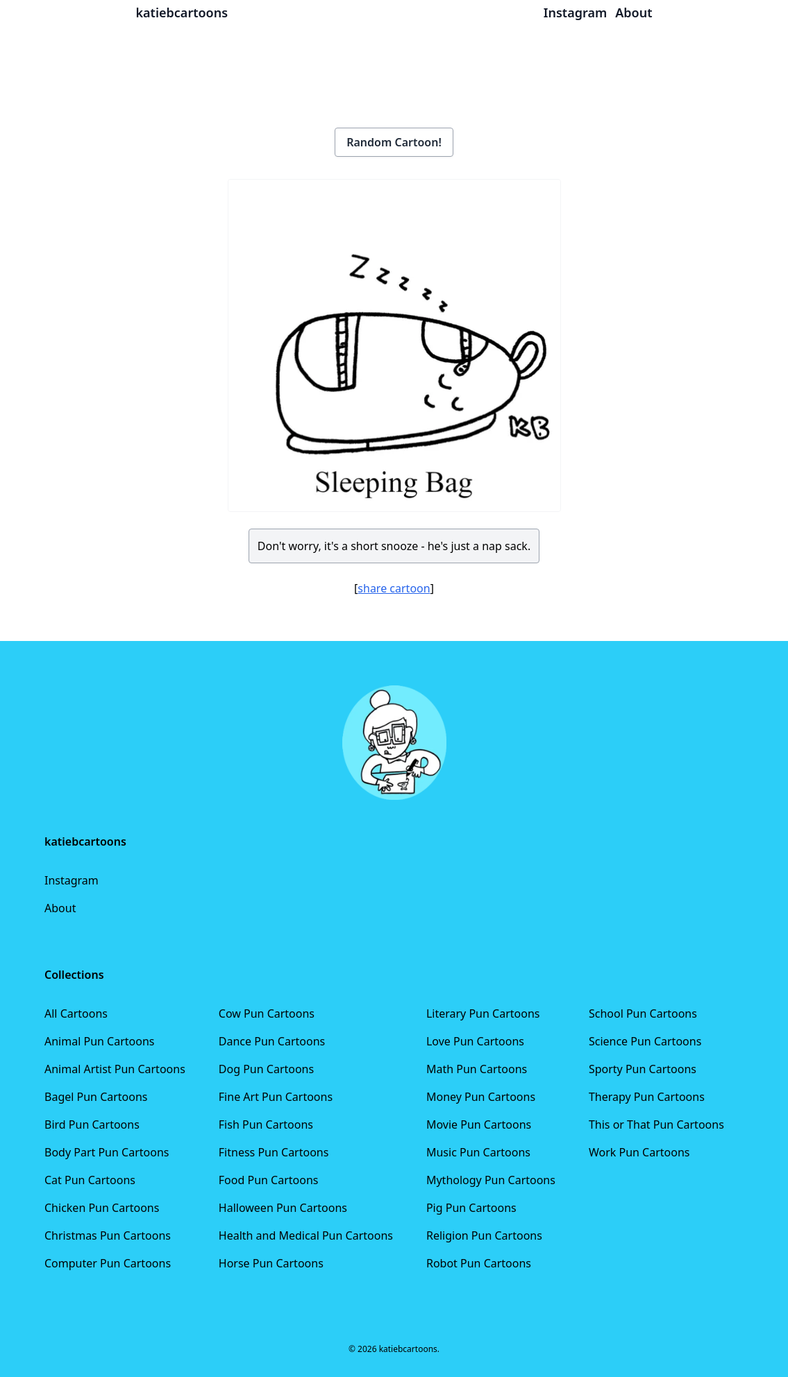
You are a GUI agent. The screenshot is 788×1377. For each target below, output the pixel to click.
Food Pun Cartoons (269, 1180)
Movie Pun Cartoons (478, 1124)
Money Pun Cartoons (480, 1096)
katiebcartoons (182, 12)
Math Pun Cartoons (476, 1069)
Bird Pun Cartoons (92, 1124)
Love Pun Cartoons (475, 1041)
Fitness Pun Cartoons (274, 1152)
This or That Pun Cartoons (656, 1124)
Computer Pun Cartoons (107, 1263)
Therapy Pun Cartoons (647, 1096)
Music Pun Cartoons (478, 1152)
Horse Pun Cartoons (271, 1263)
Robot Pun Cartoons (478, 1263)
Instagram (71, 880)
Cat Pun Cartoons (89, 1180)
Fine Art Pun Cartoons (276, 1096)
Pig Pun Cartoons (471, 1207)
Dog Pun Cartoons (266, 1069)
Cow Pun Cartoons (267, 1013)
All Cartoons (76, 1013)
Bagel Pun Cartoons (96, 1096)
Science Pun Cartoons (645, 1041)
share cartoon (394, 588)
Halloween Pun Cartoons (283, 1207)
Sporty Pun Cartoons (642, 1069)
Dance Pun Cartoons (272, 1041)
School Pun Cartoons (643, 1013)
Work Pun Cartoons (639, 1152)
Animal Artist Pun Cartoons (114, 1069)
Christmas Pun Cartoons (107, 1235)
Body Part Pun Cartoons (106, 1152)
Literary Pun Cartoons (483, 1013)
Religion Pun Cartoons (484, 1235)
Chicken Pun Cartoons (101, 1207)
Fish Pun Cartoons (266, 1124)
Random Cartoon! (394, 142)
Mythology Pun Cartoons (490, 1180)
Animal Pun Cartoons (99, 1041)
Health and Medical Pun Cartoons (306, 1235)
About (60, 908)
